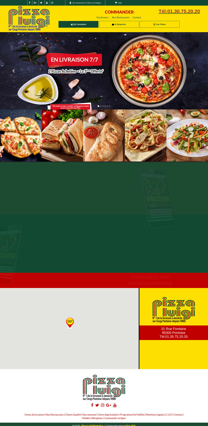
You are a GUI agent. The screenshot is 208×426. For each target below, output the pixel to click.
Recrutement (89, 414)
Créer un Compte (93, 3)
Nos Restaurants (121, 17)
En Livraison (78, 24)
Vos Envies (102, 17)
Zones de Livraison (34, 414)
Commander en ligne (115, 418)
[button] (70, 323)
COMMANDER (120, 11)
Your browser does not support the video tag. (52, 188)
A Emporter (119, 24)
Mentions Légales (155, 414)
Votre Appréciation (108, 414)
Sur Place (159, 24)
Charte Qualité (73, 414)
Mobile (85, 418)
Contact (136, 17)
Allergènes (96, 418)
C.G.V (169, 414)
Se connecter (78, 3)
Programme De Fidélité (132, 414)
